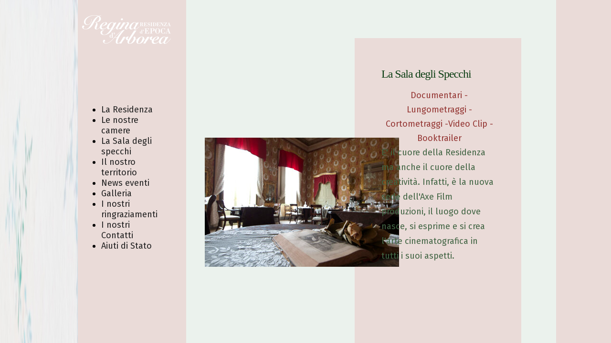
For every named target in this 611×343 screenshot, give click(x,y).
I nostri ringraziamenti (129, 209)
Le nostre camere (119, 125)
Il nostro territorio (119, 167)
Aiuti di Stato (126, 246)
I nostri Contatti (117, 230)
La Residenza (127, 109)
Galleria (116, 193)
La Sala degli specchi (126, 146)
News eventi (125, 183)
